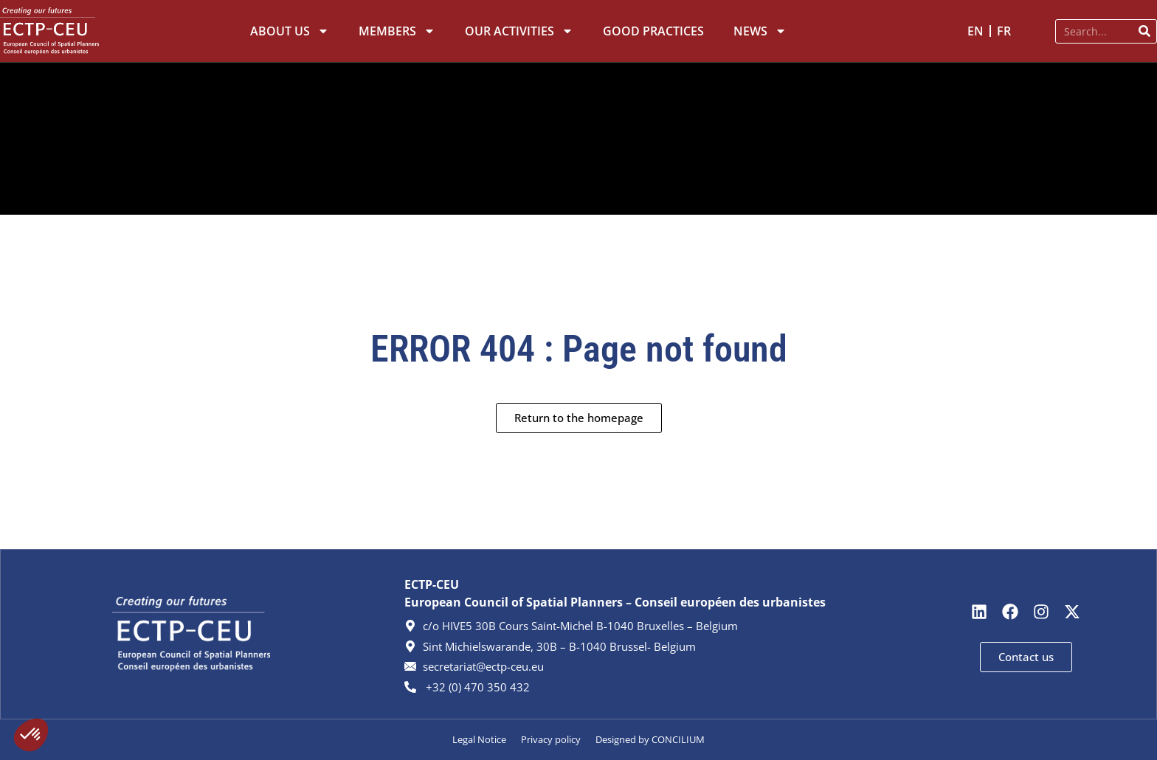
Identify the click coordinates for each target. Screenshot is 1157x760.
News (760, 31)
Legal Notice (479, 739)
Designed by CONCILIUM (650, 739)
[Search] (1144, 31)
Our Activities (519, 31)
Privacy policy (551, 739)
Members (397, 31)
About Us (289, 31)
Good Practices (653, 31)
